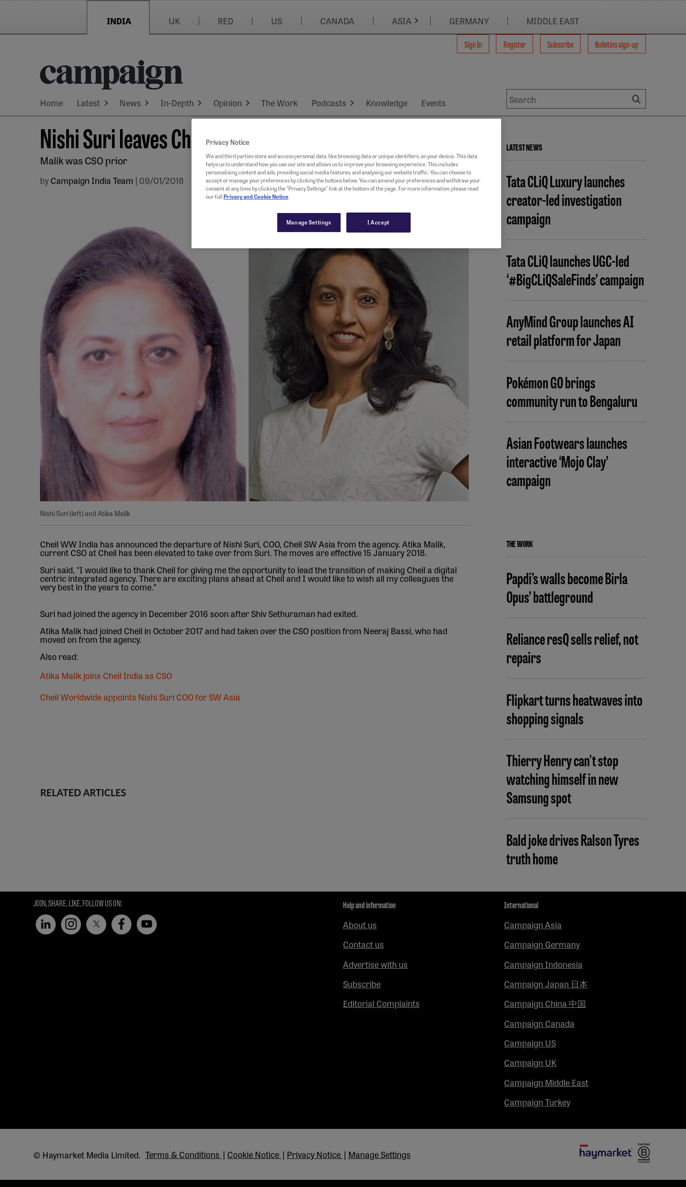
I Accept (378, 222)
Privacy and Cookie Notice (255, 196)
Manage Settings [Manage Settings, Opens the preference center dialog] (309, 222)
